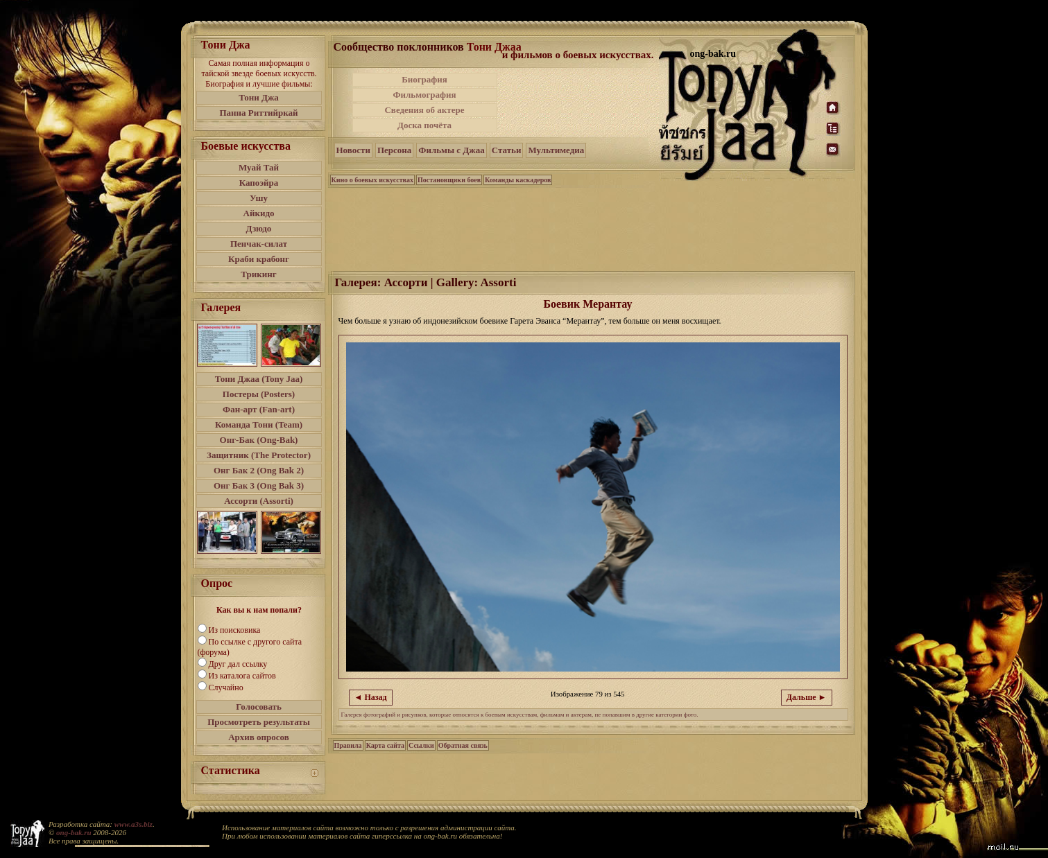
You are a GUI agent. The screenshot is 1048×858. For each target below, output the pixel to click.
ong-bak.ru (73, 832)
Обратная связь (463, 745)
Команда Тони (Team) (258, 424)
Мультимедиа (556, 150)
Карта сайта (385, 745)
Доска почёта (424, 125)
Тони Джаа (494, 47)
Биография (424, 79)
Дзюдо (259, 228)
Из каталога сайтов (242, 676)
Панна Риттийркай (258, 112)
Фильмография (424, 94)
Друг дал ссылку (238, 664)
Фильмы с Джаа (451, 150)
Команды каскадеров (518, 180)
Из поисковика (235, 630)
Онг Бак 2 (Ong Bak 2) (259, 470)
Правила (348, 745)
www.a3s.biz (133, 824)
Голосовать (259, 706)
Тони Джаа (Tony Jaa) (259, 379)
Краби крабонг (258, 259)
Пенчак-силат (258, 243)
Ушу (259, 198)
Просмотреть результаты (258, 722)
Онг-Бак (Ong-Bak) (259, 440)
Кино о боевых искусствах (373, 180)
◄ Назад (370, 697)
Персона (394, 150)
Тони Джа (259, 97)
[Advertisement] (579, 102)
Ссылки (421, 745)
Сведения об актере (424, 110)
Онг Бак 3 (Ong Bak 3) (259, 485)
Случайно (226, 687)
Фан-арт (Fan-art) (259, 409)
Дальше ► (807, 697)
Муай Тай (259, 167)
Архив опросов (258, 737)
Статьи (507, 150)
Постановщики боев (449, 180)
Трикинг (258, 274)
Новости (353, 150)
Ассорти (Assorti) (258, 501)
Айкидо (259, 213)
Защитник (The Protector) (259, 455)
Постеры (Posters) (259, 394)
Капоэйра (259, 182)
